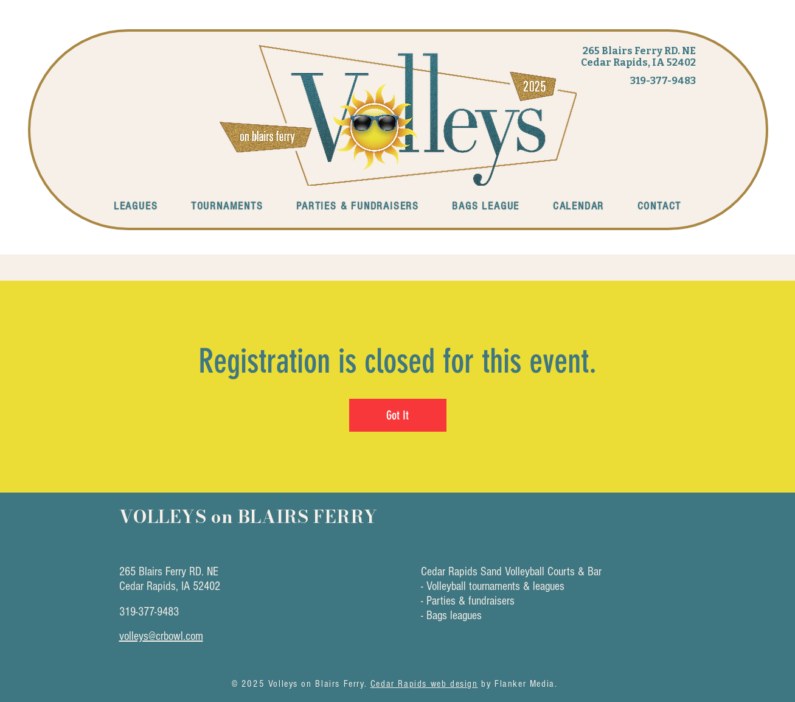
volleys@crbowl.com (161, 636)
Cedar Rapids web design (424, 683)
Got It (397, 415)
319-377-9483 (663, 80)
